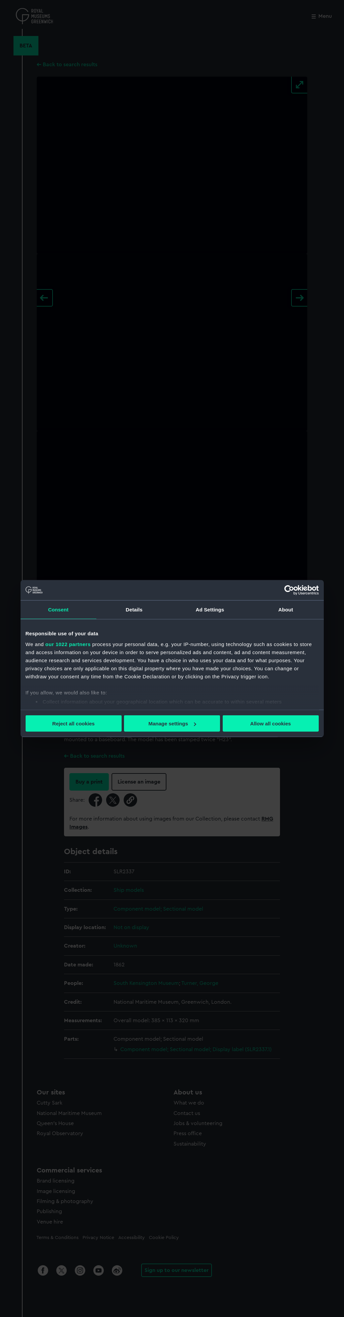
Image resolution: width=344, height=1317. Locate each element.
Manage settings (172, 723)
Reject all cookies (73, 723)
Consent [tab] (58, 609)
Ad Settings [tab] (210, 609)
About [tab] (285, 609)
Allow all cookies (270, 723)
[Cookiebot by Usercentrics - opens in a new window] (289, 590)
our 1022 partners (68, 644)
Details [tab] (134, 609)
